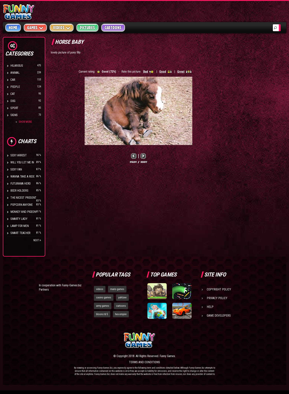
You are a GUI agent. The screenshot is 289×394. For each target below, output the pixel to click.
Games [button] (35, 27)
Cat (12, 94)
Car (12, 80)
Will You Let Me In (22, 162)
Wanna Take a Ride (22, 176)
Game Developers (219, 315)
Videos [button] (61, 27)
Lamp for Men (19, 226)
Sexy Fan (16, 169)
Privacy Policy (217, 298)
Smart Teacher (20, 233)
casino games (103, 297)
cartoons (121, 305)
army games (102, 305)
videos (99, 289)
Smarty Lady (18, 219)
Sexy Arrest (18, 155)
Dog (12, 101)
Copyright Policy (219, 289)
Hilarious (16, 65)
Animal (15, 72)
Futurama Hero (20, 183)
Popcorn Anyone (21, 204)
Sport (14, 108)
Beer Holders (19, 190)
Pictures (87, 27)
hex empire (121, 314)
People (15, 87)
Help (210, 307)
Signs (14, 115)
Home (13, 27)
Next (37, 240)
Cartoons (113, 27)
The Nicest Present (23, 197)
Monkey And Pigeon (23, 212)
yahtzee (122, 297)
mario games (117, 289)
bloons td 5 (102, 314)
